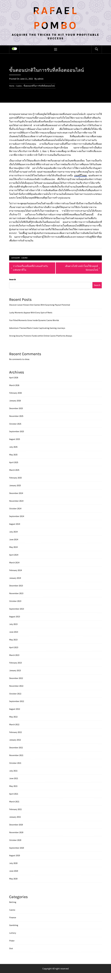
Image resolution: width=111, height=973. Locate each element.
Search (12, 279)
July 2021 (13, 770)
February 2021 (15, 809)
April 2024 (13, 554)
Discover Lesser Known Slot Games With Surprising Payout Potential (39, 304)
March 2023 (14, 655)
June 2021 (13, 778)
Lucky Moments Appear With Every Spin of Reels (30, 312)
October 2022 (15, 693)
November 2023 (16, 593)
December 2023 (16, 585)
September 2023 (16, 608)
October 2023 (15, 601)
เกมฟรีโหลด (80, 175)
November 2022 (16, 686)
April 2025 (13, 462)
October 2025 (15, 423)
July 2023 (13, 624)
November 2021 (16, 755)
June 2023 (13, 632)
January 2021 (15, 817)
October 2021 (15, 763)
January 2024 (15, 578)
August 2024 (14, 524)
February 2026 (15, 393)
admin (40, 78)
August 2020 (14, 855)
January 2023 (15, 670)
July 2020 (13, 863)
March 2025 (14, 470)
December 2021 (16, 747)
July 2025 (13, 447)
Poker (12, 940)
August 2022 (14, 709)
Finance (12, 917)
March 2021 (14, 801)
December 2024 (16, 493)
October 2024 (15, 508)
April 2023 (13, 647)
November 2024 (16, 501)
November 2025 (16, 416)
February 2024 (15, 570)
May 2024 (13, 547)
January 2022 (15, 739)
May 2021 (13, 786)
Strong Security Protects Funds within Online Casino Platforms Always (40, 335)
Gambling (13, 925)
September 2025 (16, 431)
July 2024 (13, 531)
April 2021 (13, 794)
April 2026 (13, 377)
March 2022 (14, 724)
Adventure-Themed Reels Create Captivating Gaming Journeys (37, 328)
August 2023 (14, 616)
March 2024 (14, 562)
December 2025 (16, 408)
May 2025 (13, 454)
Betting (12, 902)
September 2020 (16, 848)
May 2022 (13, 716)
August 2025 (14, 439)
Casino (24, 258)
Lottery (12, 933)
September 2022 (16, 701)
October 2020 (15, 840)
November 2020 (16, 832)
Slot (11, 948)
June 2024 (13, 539)
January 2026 (15, 400)
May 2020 (13, 878)
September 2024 (16, 516)
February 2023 (15, 662)
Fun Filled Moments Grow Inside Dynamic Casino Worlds (34, 320)
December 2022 (16, 678)
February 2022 (15, 732)
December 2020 (16, 824)
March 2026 (14, 385)
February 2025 (15, 477)
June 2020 (13, 871)
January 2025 (15, 485)
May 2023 (13, 639)
